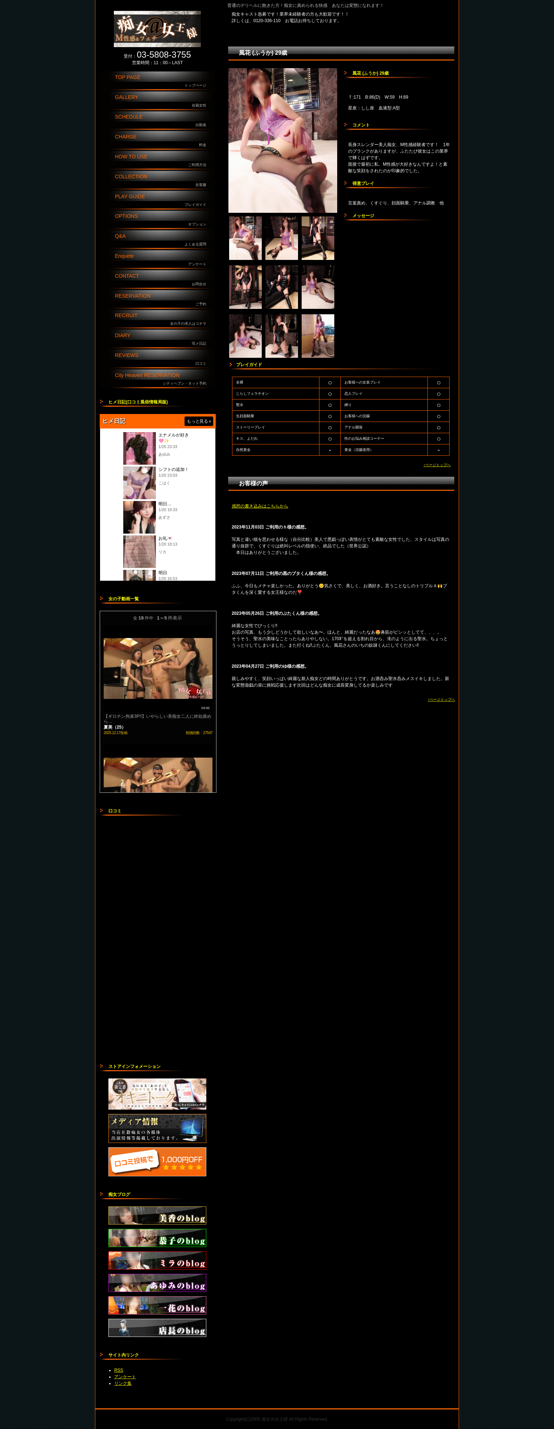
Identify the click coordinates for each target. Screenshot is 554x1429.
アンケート (125, 1376)
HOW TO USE (162, 161)
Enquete (162, 260)
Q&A (162, 240)
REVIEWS (162, 359)
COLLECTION (162, 181)
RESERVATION (162, 300)
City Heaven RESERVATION (162, 379)
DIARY (162, 339)
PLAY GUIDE (162, 201)
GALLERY (162, 101)
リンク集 (123, 1383)
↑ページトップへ (437, 465)
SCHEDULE (162, 121)
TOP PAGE (162, 81)
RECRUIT (162, 319)
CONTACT (162, 280)
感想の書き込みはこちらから (260, 506)
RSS (118, 1370)
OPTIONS (162, 220)
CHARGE (162, 141)
